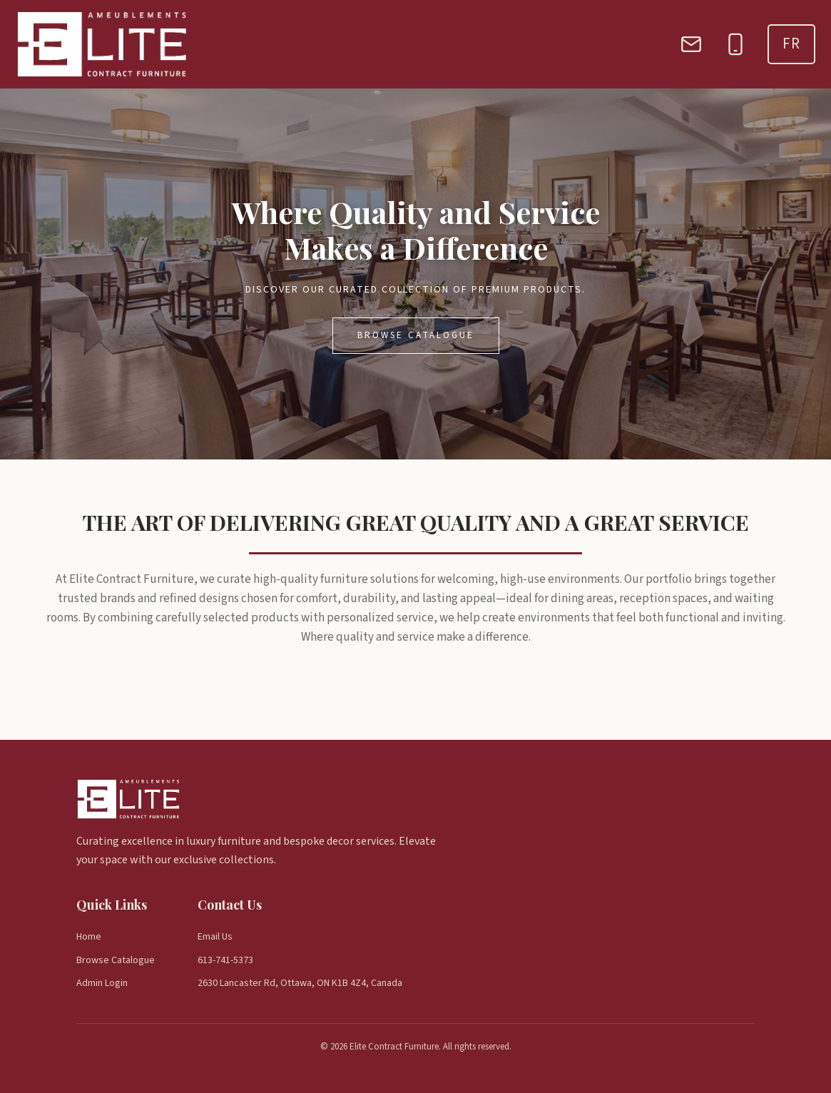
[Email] (691, 44)
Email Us (215, 937)
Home (88, 937)
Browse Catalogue (415, 335)
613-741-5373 (225, 960)
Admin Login (102, 983)
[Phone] (735, 44)
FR (791, 43)
